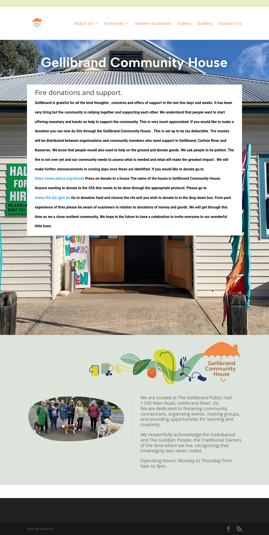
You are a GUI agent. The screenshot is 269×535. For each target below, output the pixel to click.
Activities (114, 24)
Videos (184, 24)
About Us (84, 24)
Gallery (205, 24)
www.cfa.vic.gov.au (52, 197)
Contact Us (230, 24)
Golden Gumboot (153, 24)
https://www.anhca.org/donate (59, 178)
